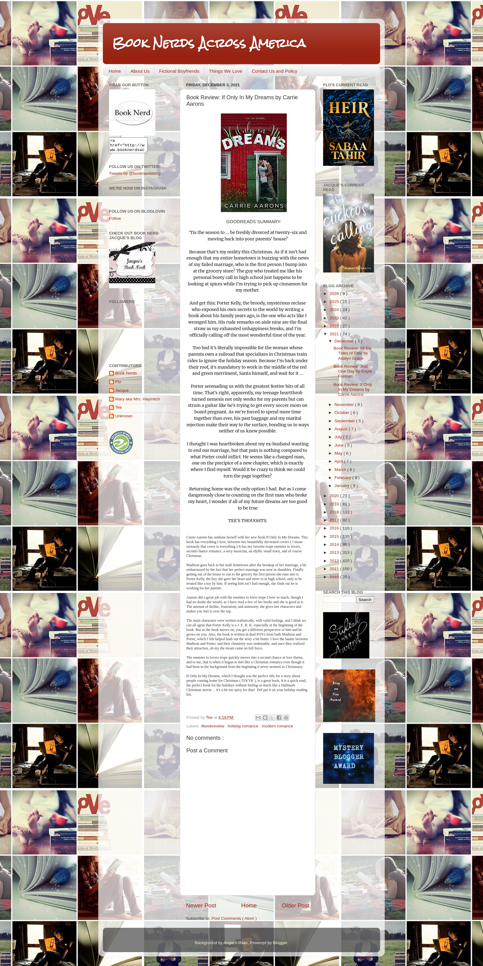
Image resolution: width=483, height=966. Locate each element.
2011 (335, 569)
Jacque (122, 393)
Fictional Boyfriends (179, 71)
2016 (335, 528)
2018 (335, 512)
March (341, 469)
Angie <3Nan (235, 942)
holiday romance (243, 726)
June (340, 445)
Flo (118, 384)
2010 (335, 577)
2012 (335, 561)
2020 (335, 495)
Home (115, 71)
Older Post (295, 905)
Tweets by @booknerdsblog (134, 176)
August (342, 429)
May (339, 453)
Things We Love (225, 71)
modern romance (277, 726)
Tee (118, 410)
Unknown (123, 418)
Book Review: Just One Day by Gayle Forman (353, 371)
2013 (335, 552)
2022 (335, 326)
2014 (335, 544)
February (343, 477)
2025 (335, 301)
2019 (335, 504)
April (339, 461)
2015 (335, 536)
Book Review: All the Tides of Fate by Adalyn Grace (352, 353)
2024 (335, 309)
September (345, 421)
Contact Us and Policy (275, 71)
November (345, 404)
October (343, 412)
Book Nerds (126, 376)
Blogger (280, 942)
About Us (140, 71)
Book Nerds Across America (209, 43)
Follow (115, 221)
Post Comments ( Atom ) (234, 918)
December (345, 341)
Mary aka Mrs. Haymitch (137, 401)
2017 (335, 520)
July (339, 437)
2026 (335, 293)
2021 (335, 334)
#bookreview (213, 726)
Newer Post (201, 905)
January (343, 485)
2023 (335, 318)
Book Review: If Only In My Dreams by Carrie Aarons (353, 389)
